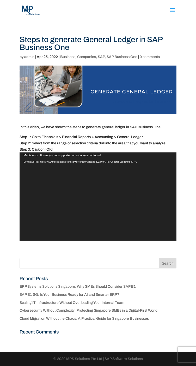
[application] (98, 196)
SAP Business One (122, 57)
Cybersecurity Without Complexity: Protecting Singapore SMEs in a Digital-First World (88, 310)
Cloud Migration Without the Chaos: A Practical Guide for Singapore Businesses (84, 318)
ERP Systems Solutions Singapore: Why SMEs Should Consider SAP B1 (78, 286)
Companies (86, 57)
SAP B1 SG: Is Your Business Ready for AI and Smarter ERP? (69, 295)
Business (67, 57)
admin (29, 57)
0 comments (150, 57)
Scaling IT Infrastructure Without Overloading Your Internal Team (72, 303)
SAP (101, 57)
